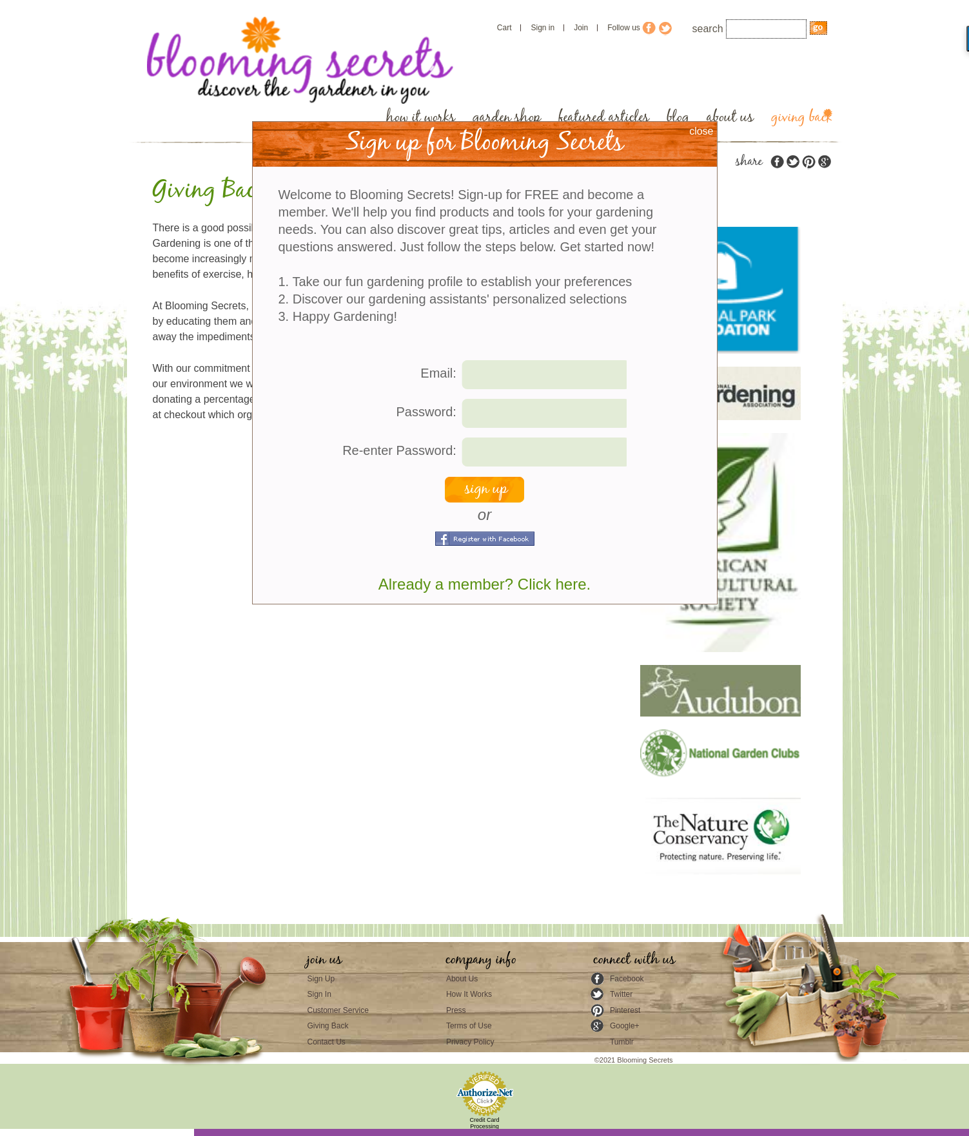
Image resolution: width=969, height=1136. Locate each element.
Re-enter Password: (399, 450)
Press (456, 1010)
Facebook (627, 978)
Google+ (625, 1025)
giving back (801, 117)
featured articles (603, 117)
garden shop (507, 117)
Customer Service (338, 1010)
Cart (504, 27)
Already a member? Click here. (484, 584)
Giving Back (328, 1025)
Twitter (621, 994)
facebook (777, 162)
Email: (438, 373)
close (701, 131)
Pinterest (625, 1010)
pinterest (808, 162)
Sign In (319, 994)
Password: (426, 412)
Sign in (542, 27)
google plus (824, 162)
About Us (462, 978)
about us (730, 117)
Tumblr (622, 1041)
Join (581, 27)
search (707, 28)
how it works (420, 117)
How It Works (469, 994)
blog (678, 117)
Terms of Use (469, 1025)
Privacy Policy (470, 1041)
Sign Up (321, 978)
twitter (793, 162)
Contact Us (327, 1041)
